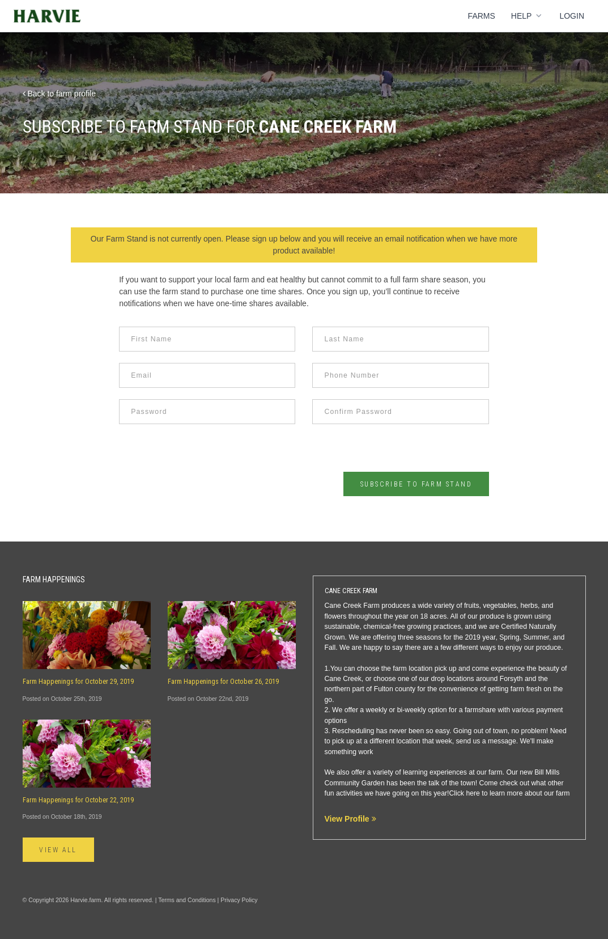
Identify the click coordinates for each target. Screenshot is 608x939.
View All (59, 850)
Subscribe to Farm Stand (415, 484)
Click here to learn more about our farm (509, 793)
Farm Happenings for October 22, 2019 (78, 800)
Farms (481, 15)
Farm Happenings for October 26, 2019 (223, 682)
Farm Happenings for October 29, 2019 (78, 682)
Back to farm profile (59, 93)
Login (571, 15)
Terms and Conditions (187, 899)
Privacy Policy (238, 899)
